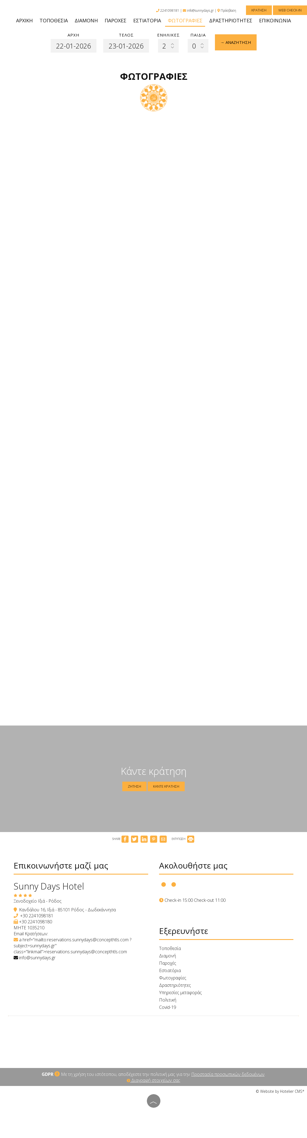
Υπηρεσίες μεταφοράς (180, 993)
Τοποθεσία (53, 20)
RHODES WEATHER (153, 1039)
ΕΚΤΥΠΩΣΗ (183, 839)
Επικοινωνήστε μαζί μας (61, 865)
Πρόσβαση (228, 10)
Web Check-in (290, 10)
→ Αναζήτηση (235, 42)
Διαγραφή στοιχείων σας (153, 1080)
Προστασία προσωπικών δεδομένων (228, 1074)
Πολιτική (167, 1000)
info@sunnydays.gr (198, 10)
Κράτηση (258, 10)
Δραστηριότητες (230, 20)
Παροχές (115, 20)
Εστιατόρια (147, 20)
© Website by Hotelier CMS (279, 1091)
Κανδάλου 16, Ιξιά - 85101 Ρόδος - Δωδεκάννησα (67, 910)
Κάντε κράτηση (166, 786)
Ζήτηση (134, 786)
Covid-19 (167, 1007)
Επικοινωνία (275, 20)
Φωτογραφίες (185, 20)
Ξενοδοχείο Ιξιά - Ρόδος (38, 901)
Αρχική (24, 20)
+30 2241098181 (36, 916)
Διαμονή (86, 20)
